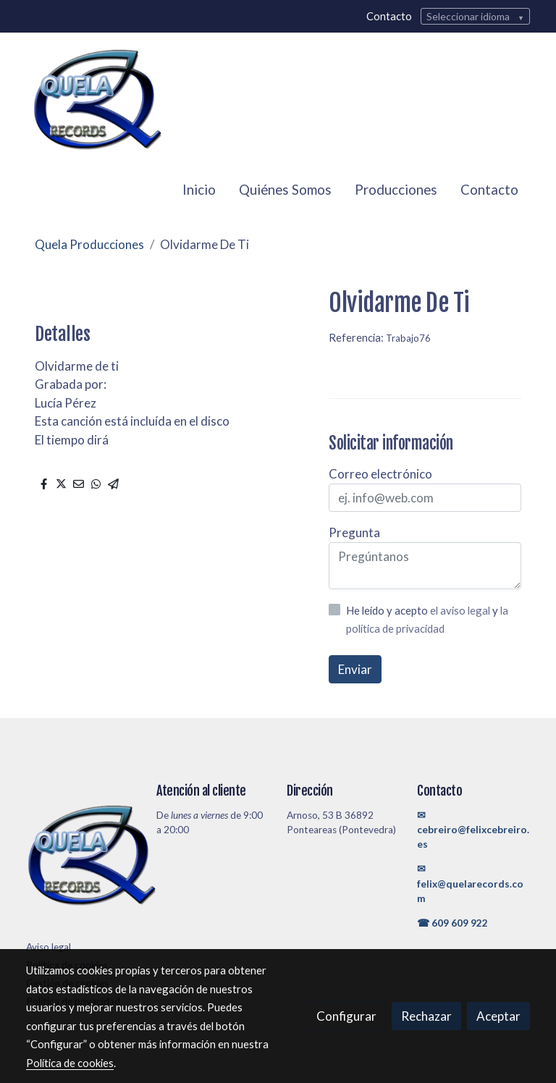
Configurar (346, 1016)
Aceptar (498, 1016)
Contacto (389, 15)
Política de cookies (70, 1062)
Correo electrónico (380, 473)
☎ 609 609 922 (452, 923)
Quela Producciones (89, 244)
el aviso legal (461, 610)
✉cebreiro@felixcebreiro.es (473, 830)
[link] (97, 100)
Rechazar (426, 1016)
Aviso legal (48, 947)
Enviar (355, 669)
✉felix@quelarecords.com (470, 883)
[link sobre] (82, 859)
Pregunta (354, 532)
